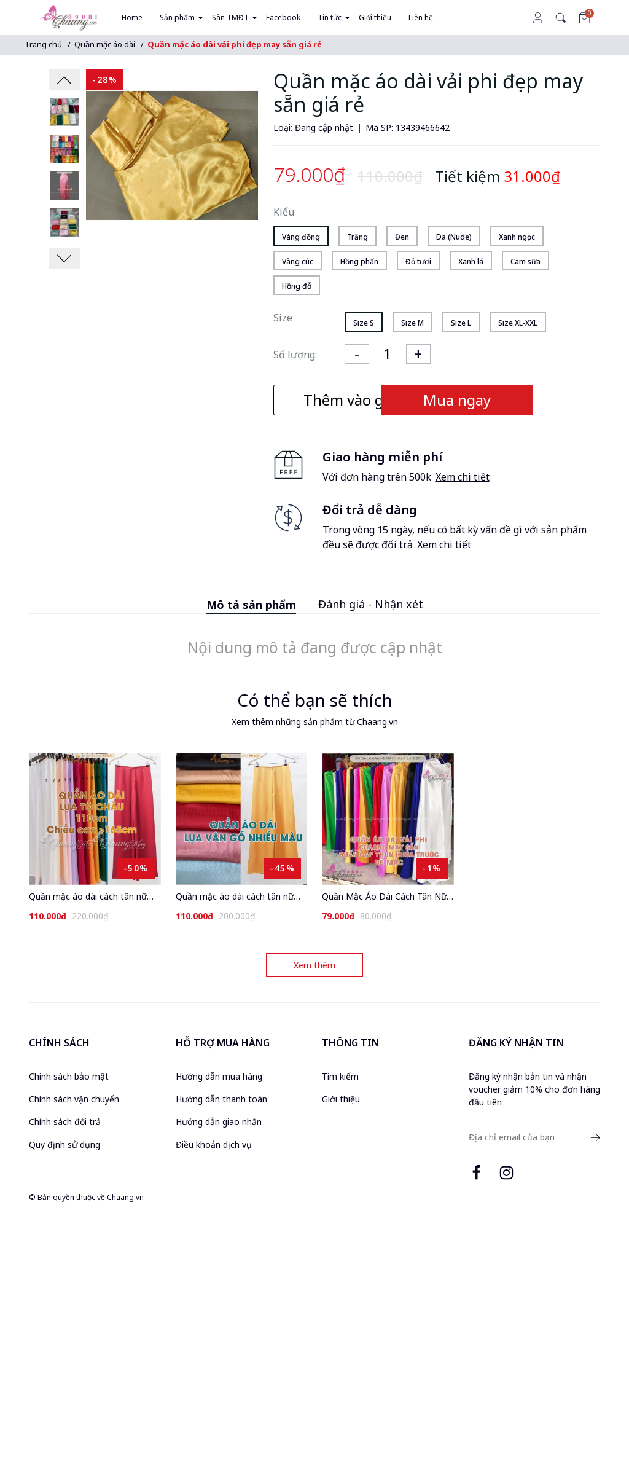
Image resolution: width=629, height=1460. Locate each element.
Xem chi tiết (463, 477)
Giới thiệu (341, 1099)
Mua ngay (518, 400)
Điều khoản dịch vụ (214, 1144)
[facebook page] (476, 1174)
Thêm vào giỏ (349, 400)
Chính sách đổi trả (65, 1122)
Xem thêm (314, 965)
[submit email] (593, 1138)
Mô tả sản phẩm (251, 604)
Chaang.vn (125, 1198)
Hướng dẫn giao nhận (219, 1122)
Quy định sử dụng (64, 1144)
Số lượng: (295, 354)
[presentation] (64, 79)
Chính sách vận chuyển (74, 1099)
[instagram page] (506, 1174)
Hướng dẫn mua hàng (219, 1076)
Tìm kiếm (340, 1076)
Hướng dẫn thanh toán (221, 1099)
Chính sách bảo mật (69, 1076)
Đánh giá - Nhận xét (370, 604)
